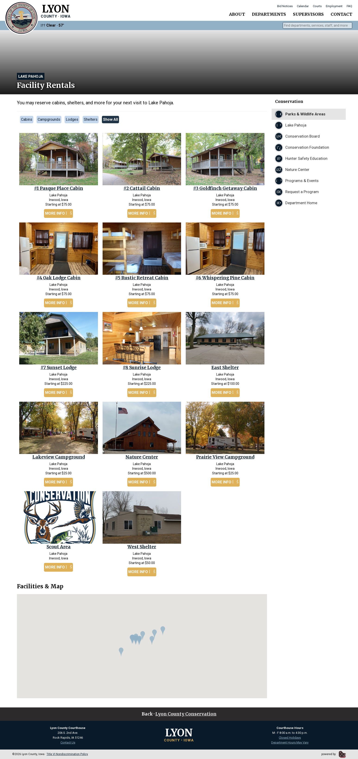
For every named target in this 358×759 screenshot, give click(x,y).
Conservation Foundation (302, 147)
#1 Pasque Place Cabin (58, 188)
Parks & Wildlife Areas (300, 114)
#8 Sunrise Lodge (142, 367)
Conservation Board (297, 136)
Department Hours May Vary (289, 742)
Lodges (72, 119)
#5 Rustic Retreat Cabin (141, 278)
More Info (58, 213)
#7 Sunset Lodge (59, 367)
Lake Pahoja (30, 76)
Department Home (296, 203)
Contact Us (67, 742)
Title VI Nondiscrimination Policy (67, 754)
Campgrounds (49, 119)
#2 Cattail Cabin (141, 188)
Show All (110, 119)
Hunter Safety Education (301, 158)
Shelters (90, 119)
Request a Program (297, 192)
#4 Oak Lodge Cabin (59, 278)
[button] (133, 639)
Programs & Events (297, 181)
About (237, 14)
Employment (334, 6)
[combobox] (317, 25)
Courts (317, 6)
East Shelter (225, 367)
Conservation (289, 101)
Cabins (26, 119)
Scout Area (59, 546)
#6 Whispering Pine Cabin (225, 278)
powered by (333, 754)
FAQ (349, 6)
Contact (341, 14)
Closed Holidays (290, 737)
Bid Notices (285, 6)
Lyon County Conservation (186, 714)
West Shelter (141, 546)
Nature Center (142, 457)
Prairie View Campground (225, 457)
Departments (269, 14)
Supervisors (308, 14)
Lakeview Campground (58, 457)
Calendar (303, 6)
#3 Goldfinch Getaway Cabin (225, 188)
